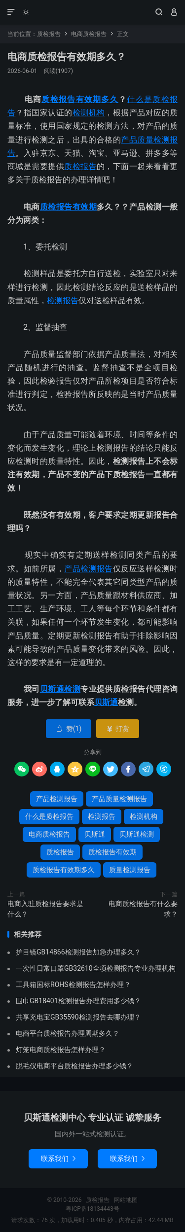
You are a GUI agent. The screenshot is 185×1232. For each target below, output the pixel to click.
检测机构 (89, 112)
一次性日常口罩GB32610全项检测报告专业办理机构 (96, 968)
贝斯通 (106, 702)
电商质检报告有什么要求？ (143, 909)
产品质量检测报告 (119, 799)
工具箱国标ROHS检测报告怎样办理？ (73, 984)
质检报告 (92, 12)
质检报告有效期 (68, 206)
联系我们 (58, 1158)
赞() (69, 729)
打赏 (117, 729)
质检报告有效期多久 (79, 99)
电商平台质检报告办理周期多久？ (67, 1033)
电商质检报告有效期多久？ (66, 57)
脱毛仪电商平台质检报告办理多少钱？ (74, 1066)
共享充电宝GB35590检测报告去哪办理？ (78, 1017)
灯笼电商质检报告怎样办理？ (61, 1050)
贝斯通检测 (60, 689)
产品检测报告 (88, 568)
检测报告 (62, 300)
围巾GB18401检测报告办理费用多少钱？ (78, 1001)
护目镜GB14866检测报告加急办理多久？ (78, 952)
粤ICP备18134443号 (92, 1208)
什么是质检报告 (49, 816)
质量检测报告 (129, 870)
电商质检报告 (89, 34)
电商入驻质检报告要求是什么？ (45, 909)
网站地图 (126, 1200)
